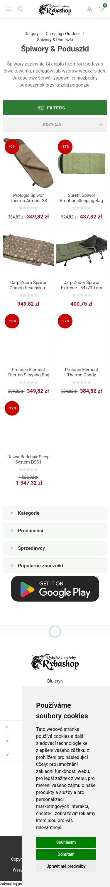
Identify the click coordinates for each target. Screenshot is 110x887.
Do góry (32, 33)
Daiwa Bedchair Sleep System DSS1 (28, 459)
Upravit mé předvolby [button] (65, 866)
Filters (56, 107)
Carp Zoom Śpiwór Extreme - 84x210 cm (81, 285)
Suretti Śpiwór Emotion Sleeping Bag (81, 198)
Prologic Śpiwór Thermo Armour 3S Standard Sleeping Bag (28, 201)
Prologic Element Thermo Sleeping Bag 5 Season (29, 375)
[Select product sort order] (55, 124)
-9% (12, 146)
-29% (12, 321)
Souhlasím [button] (66, 842)
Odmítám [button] (66, 854)
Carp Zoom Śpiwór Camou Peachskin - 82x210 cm (28, 288)
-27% (65, 321)
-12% (12, 408)
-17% (65, 146)
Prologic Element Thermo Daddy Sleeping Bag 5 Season (81, 377)
